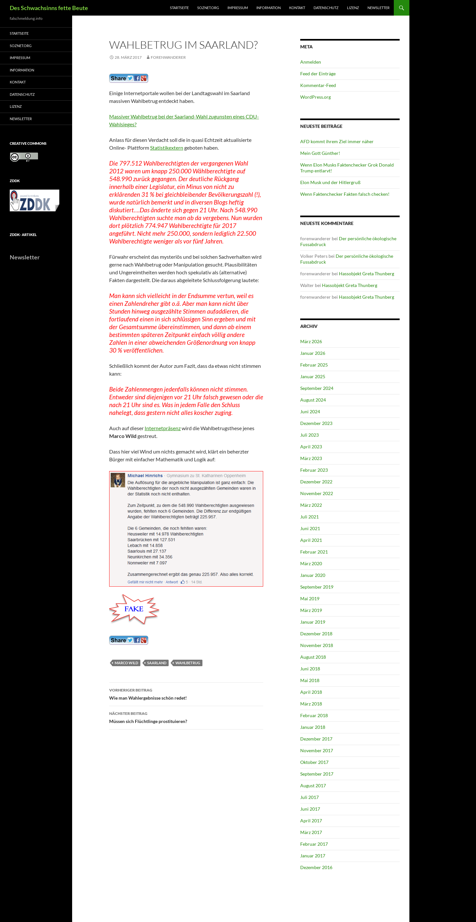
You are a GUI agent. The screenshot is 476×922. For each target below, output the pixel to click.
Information (268, 8)
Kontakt (297, 8)
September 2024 (316, 388)
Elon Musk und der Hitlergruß (330, 182)
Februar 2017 (314, 844)
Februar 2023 (314, 470)
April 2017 (311, 820)
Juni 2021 (310, 528)
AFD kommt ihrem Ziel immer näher (337, 141)
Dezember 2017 (316, 738)
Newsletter (378, 8)
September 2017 (316, 774)
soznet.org (208, 8)
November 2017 (316, 750)
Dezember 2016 (316, 867)
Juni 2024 (310, 411)
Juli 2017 (309, 797)
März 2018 (311, 703)
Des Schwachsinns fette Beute (49, 7)
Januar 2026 (312, 353)
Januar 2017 (312, 855)
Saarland (156, 663)
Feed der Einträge (318, 73)
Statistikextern (166, 147)
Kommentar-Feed (318, 85)
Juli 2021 (309, 516)
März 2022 (311, 505)
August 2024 (313, 400)
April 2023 (311, 446)
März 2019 (311, 610)
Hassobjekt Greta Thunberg (366, 273)
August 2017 (313, 785)
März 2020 (311, 563)
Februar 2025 (314, 365)
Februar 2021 (314, 551)
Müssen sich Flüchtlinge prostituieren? (186, 717)
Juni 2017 (310, 809)
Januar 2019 (312, 622)
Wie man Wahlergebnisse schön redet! (186, 693)
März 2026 (311, 341)
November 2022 (316, 493)
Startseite (179, 8)
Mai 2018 (309, 680)
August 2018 (313, 657)
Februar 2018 (314, 715)
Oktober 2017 (314, 762)
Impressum (237, 8)
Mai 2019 (309, 598)
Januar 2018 (312, 727)
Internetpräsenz (163, 428)
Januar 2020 (312, 575)
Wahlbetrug (187, 663)
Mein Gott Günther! (320, 153)
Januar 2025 (312, 376)
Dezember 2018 (316, 633)
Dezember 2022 (316, 481)
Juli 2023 (309, 435)
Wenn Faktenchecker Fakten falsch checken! (345, 194)
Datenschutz (326, 8)
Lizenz (353, 8)
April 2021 (311, 540)
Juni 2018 (310, 668)
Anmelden (310, 62)
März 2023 (311, 458)
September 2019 (316, 587)
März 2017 (311, 832)
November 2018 (316, 645)
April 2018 (311, 692)
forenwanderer (168, 57)
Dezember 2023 (316, 423)
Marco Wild (126, 663)
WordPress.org (315, 97)
